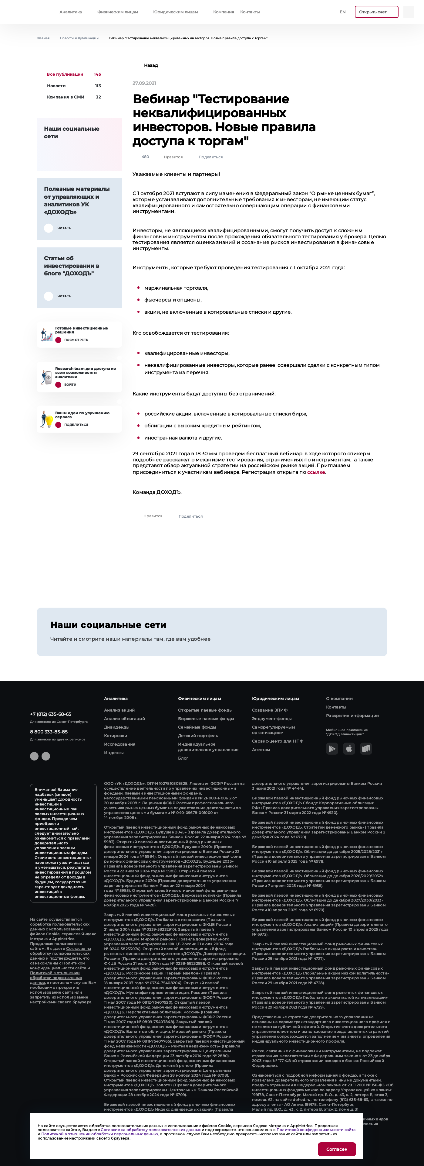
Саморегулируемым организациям (273, 730)
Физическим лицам (117, 11)
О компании (339, 698)
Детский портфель (198, 735)
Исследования (120, 744)
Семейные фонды (197, 727)
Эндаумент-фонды (272, 718)
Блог (183, 758)
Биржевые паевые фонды (206, 718)
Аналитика (70, 11)
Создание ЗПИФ (270, 710)
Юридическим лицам (175, 11)
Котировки (115, 735)
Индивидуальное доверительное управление (208, 747)
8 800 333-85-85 (49, 732)
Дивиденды (117, 727)
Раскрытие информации (352, 715)
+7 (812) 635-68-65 (50, 714)
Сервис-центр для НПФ (277, 741)
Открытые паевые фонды (205, 710)
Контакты (249, 11)
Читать (57, 228)
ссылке (316, 472)
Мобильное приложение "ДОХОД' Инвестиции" (347, 732)
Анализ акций (119, 710)
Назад (145, 65)
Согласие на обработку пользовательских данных (60, 953)
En (343, 11)
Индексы (113, 752)
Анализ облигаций (124, 718)
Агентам (261, 749)
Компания (223, 11)
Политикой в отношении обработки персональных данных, (56, 978)
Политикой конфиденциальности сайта (58, 965)
